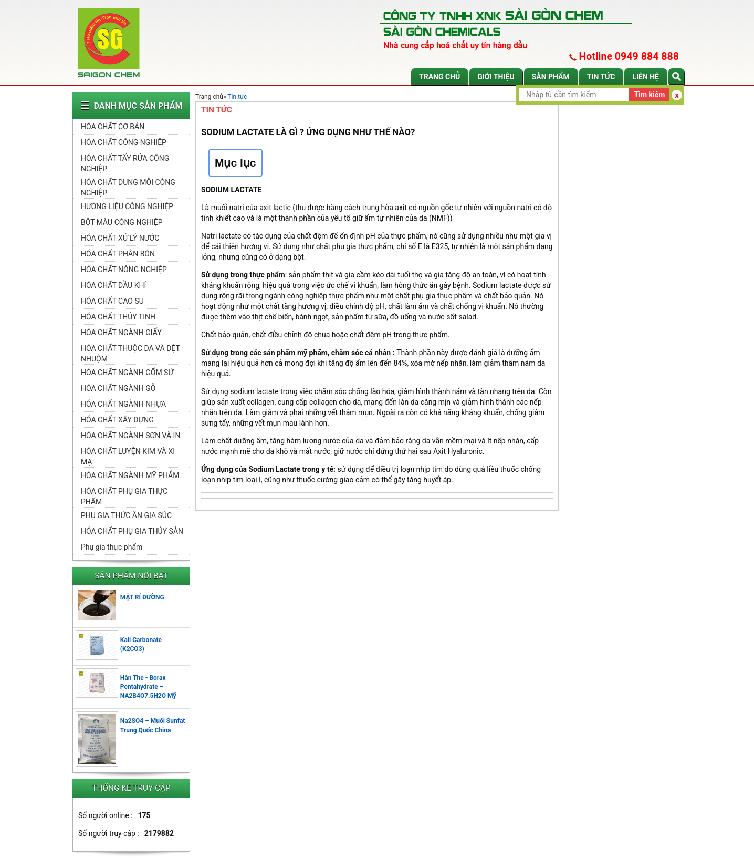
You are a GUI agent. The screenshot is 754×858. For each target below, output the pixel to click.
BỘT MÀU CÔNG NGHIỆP (121, 222)
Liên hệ (645, 77)
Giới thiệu (495, 77)
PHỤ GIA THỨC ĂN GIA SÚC (126, 515)
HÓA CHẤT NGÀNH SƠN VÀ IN (130, 435)
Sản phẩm (551, 77)
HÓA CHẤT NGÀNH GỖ (118, 388)
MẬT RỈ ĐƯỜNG (142, 597)
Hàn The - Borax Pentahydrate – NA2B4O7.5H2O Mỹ (148, 686)
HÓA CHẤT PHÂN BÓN (118, 254)
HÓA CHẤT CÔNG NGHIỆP (123, 142)
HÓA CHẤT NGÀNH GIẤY (121, 332)
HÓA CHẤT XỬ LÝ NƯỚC (120, 238)
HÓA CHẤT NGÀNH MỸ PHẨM (130, 475)
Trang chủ (439, 77)
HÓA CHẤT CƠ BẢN (112, 126)
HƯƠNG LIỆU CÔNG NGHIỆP (127, 206)
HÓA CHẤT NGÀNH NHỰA (123, 404)
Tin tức (601, 77)
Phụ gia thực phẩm (111, 547)
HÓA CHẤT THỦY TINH (118, 317)
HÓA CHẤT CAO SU (112, 301)
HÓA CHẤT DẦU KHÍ (113, 285)
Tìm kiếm (649, 94)
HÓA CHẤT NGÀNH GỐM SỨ (127, 372)
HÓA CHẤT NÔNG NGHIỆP (124, 269)
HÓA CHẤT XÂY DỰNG (117, 420)
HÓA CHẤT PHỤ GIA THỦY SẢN (132, 531)
